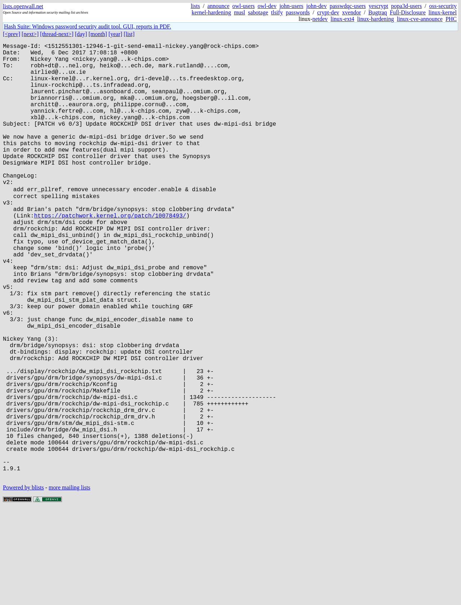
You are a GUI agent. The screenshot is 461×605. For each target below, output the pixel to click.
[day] (81, 34)
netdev (320, 19)
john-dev (316, 6)
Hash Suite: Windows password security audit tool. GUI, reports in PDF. (87, 26)
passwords (298, 12)
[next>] (30, 34)
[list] (129, 34)
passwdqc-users (348, 6)
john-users (291, 6)
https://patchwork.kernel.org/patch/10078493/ (110, 253)
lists (195, 6)
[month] (98, 34)
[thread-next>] (56, 34)
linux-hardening (375, 19)
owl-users (243, 6)
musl (239, 12)
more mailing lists (69, 583)
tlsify (277, 12)
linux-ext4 (342, 19)
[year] (115, 34)
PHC (451, 19)
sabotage (258, 12)
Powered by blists (23, 583)
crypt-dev (328, 12)
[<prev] (11, 34)
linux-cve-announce (420, 19)
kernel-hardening (211, 12)
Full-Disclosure (408, 12)
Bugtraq (377, 12)
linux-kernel (443, 12)
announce (218, 6)
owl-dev (267, 6)
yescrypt (378, 6)
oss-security (443, 6)
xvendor (351, 12)
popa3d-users (406, 6)
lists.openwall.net (23, 6)
